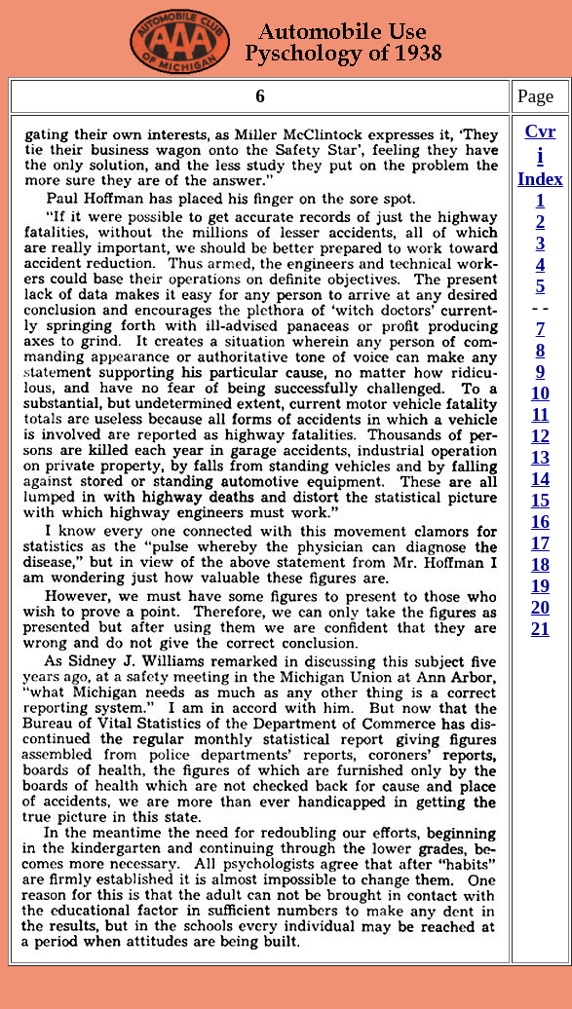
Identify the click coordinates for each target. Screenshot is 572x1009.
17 (540, 543)
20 (540, 607)
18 (540, 564)
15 (540, 500)
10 (540, 393)
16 (540, 521)
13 (540, 457)
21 (540, 628)
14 (540, 478)
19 (540, 586)
